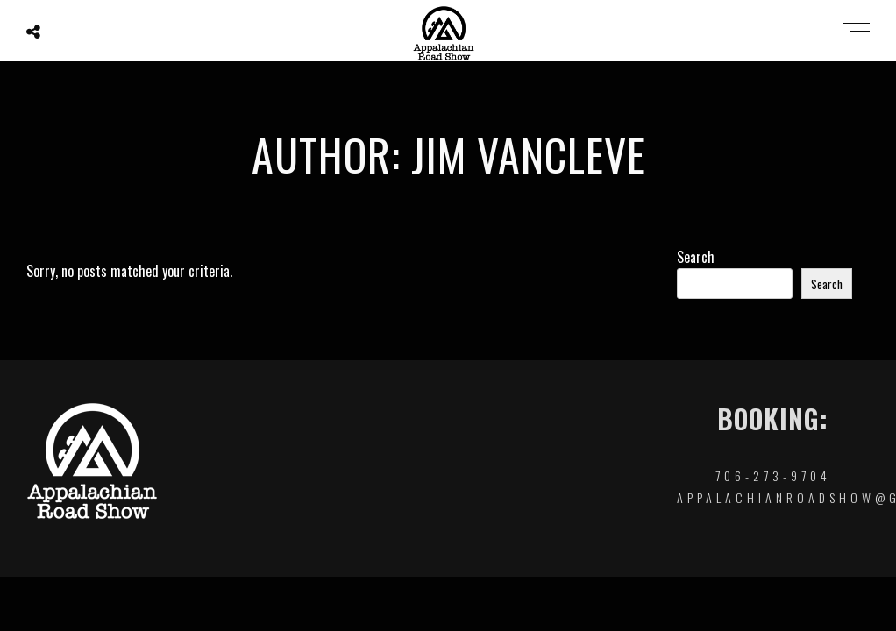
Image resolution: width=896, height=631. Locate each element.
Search (696, 256)
